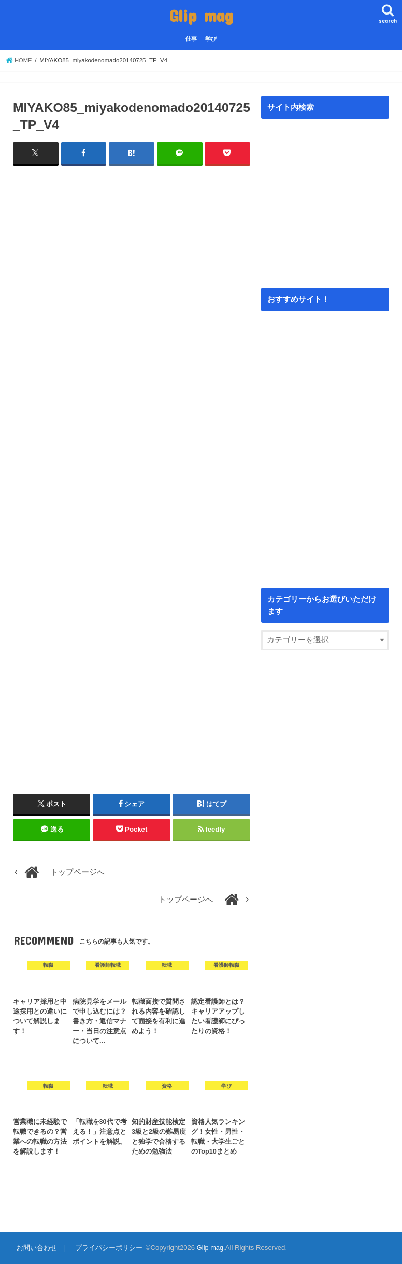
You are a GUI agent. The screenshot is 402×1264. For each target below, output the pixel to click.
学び (211, 39)
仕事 (191, 39)
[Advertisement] (131, 287)
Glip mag (201, 15)
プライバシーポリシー (107, 1248)
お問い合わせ (36, 1248)
